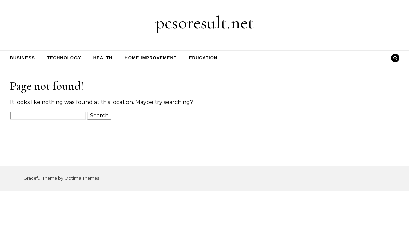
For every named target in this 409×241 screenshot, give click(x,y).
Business (22, 57)
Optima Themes (81, 178)
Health (103, 57)
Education (203, 57)
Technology (64, 57)
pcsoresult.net (204, 22)
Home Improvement (150, 57)
